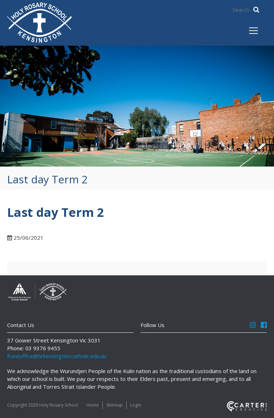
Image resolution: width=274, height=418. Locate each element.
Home (92, 405)
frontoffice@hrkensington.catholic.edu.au (56, 356)
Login (135, 405)
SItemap (114, 405)
